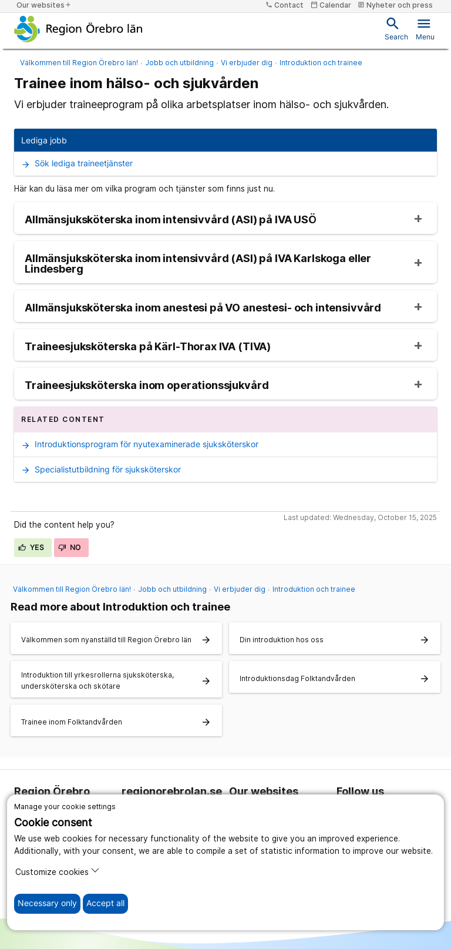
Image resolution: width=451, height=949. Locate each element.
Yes (31, 547)
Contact (284, 5)
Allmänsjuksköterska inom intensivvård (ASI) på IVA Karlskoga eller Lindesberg (198, 263)
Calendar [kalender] (331, 5)
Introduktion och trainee (321, 62)
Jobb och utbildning (179, 62)
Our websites (44, 5)
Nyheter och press (395, 5)
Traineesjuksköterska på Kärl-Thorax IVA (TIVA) (148, 346)
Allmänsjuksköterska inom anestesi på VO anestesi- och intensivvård (203, 308)
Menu (425, 28)
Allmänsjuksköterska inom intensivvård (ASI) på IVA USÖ (171, 219)
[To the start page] (78, 29)
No (69, 547)
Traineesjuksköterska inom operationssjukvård (146, 385)
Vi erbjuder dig (246, 62)
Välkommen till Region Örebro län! (79, 62)
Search (396, 28)
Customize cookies (57, 871)
